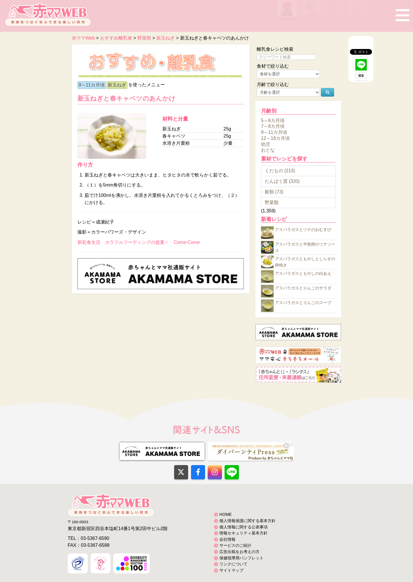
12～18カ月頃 (275, 138)
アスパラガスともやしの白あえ (303, 273)
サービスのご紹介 (235, 545)
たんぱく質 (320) (282, 181)
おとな (268, 150)
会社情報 (227, 539)
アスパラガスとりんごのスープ (303, 303)
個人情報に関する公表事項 (243, 527)
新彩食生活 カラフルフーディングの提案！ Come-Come (138, 242)
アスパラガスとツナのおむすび (303, 230)
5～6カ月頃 (273, 120)
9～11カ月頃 (92, 85)
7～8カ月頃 (273, 126)
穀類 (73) (274, 191)
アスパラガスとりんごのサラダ (303, 288)
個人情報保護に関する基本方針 (247, 520)
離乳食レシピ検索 (275, 49)
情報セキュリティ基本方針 (243, 533)
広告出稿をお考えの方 (239, 551)
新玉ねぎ (117, 85)
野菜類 (271, 202)
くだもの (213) (280, 170)
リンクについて (233, 564)
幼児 (265, 144)
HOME (225, 514)
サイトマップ (231, 570)
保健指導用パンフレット (241, 558)
